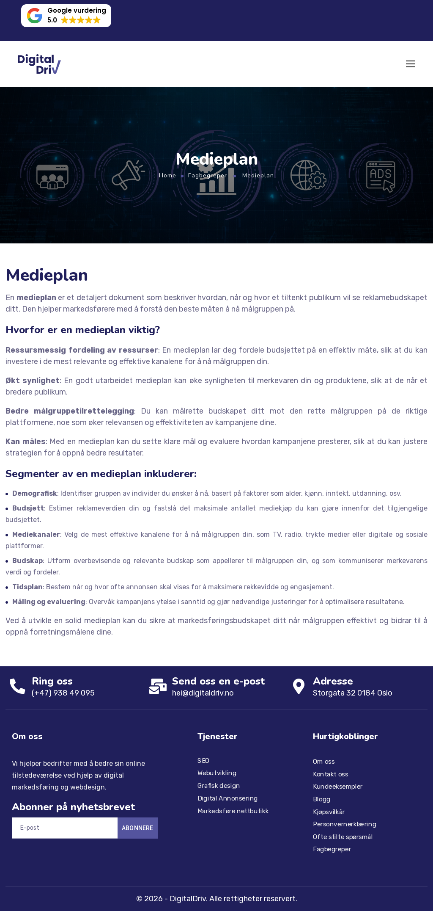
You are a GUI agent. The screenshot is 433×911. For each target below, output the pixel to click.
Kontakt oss (330, 774)
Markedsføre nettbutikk (233, 810)
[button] (66, 15)
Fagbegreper (207, 175)
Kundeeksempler (338, 786)
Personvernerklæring (344, 824)
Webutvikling (216, 773)
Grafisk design (218, 786)
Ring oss (53, 681)
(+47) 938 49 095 (64, 693)
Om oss (323, 761)
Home (167, 175)
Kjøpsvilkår (329, 811)
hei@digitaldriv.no (204, 693)
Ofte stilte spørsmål (343, 837)
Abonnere (137, 828)
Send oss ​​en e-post (219, 681)
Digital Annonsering (227, 798)
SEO (203, 761)
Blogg (322, 799)
